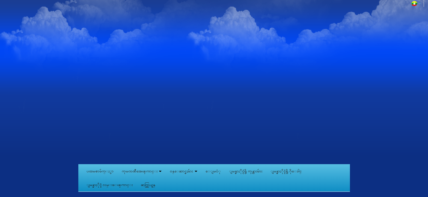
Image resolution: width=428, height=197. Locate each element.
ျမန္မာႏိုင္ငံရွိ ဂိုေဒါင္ (286, 171)
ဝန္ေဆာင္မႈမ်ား (183, 171)
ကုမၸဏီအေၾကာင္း (142, 171)
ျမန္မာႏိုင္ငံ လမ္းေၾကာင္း (110, 184)
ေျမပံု (213, 171)
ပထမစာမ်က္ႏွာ (100, 171)
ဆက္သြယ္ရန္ (148, 184)
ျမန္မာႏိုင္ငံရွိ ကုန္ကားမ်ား (245, 171)
